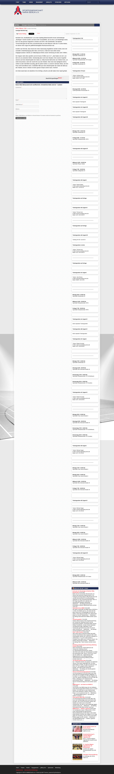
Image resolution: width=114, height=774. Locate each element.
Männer (21, 28)
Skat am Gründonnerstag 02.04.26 (81, 671)
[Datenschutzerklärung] (30, 770)
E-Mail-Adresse (19, 106)
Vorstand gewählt (77, 619)
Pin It (38, 33)
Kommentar (19, 87)
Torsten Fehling (22, 33)
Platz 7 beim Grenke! (78, 632)
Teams (24, 2)
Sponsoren (58, 2)
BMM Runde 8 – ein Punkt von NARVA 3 (83, 684)
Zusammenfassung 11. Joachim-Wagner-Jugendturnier (89, 736)
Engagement (39, 2)
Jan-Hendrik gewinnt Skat (79, 660)
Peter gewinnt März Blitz (79, 697)
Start (17, 2)
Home (17, 28)
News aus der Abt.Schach (81, 588)
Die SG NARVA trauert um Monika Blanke (89, 727)
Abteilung (67, 2)
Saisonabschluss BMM (78, 608)
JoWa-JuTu (49, 2)
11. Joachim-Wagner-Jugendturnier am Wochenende (88, 746)
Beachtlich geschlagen (52, 78)
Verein (31, 2)
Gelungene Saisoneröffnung (29, 25)
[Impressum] (19, 770)
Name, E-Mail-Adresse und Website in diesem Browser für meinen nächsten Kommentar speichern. (38, 117)
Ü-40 (25, 28)
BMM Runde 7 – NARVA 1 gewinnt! (81, 708)
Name (17, 102)
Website (17, 111)
